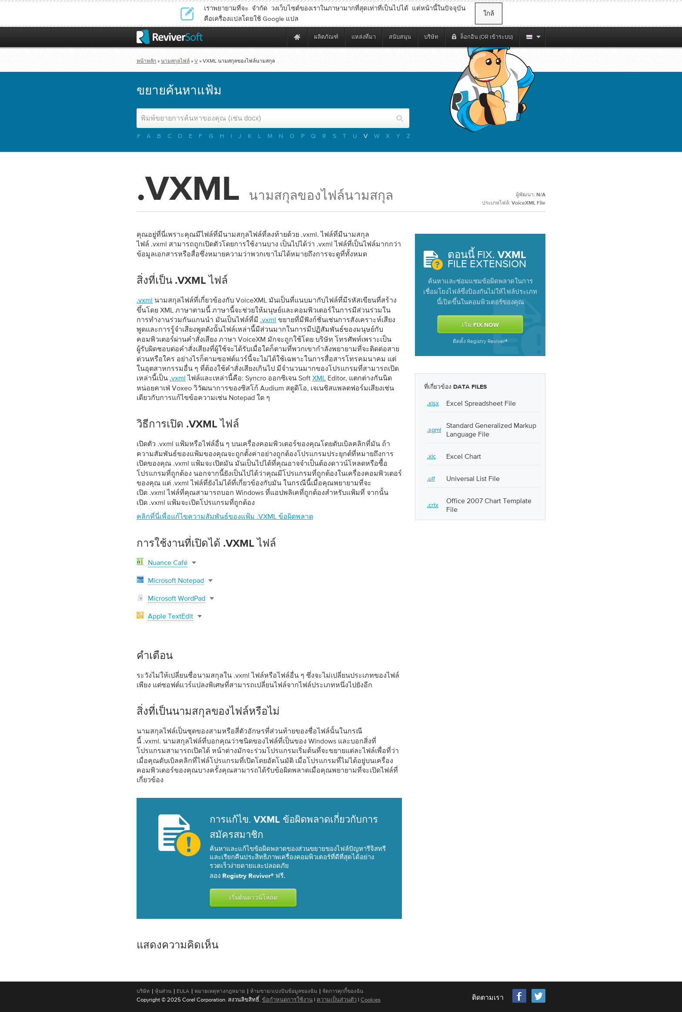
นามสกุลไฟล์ (175, 61)
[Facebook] (519, 1002)
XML (319, 378)
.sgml (434, 429)
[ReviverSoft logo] (170, 37)
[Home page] (297, 37)
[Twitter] (538, 1002)
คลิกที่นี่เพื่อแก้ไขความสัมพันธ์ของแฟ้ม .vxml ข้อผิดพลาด (225, 516)
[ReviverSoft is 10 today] (278, 37)
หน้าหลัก (146, 61)
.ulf (431, 478)
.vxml (145, 300)
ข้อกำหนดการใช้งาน (287, 999)
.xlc (431, 456)
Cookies (371, 999)
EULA (183, 991)
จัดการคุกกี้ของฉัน (342, 991)
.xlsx (433, 403)
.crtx (432, 504)
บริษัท (143, 991)
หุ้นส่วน (163, 991)
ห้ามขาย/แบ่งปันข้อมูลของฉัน (283, 991)
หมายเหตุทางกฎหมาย (219, 991)
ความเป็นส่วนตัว (337, 999)
